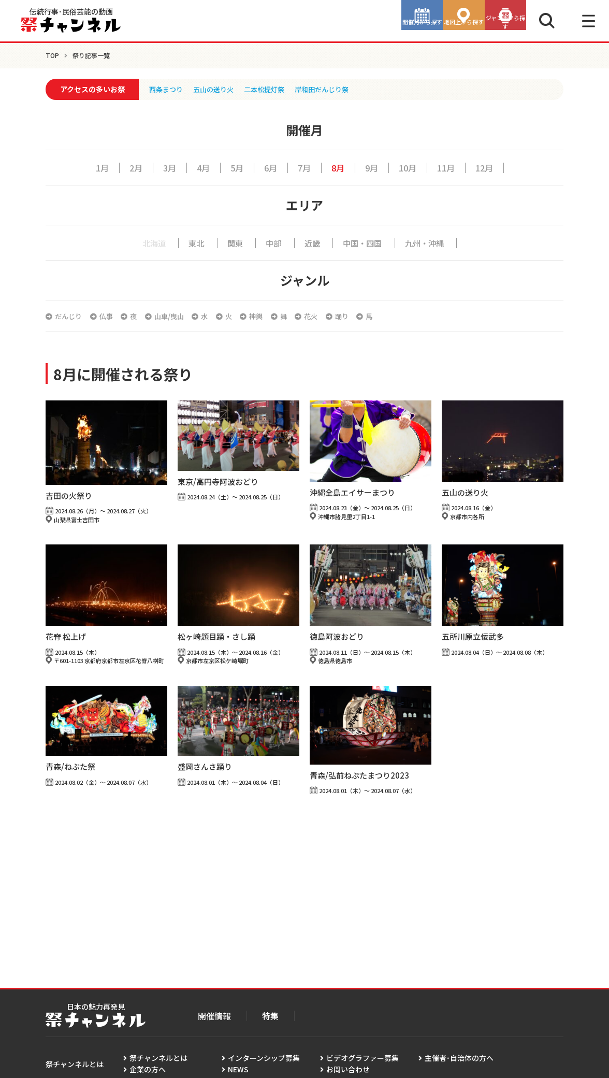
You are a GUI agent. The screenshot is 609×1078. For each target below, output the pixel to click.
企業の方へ (147, 1069)
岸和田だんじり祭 (332, 89)
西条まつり (167, 89)
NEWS (238, 1069)
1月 (92, 167)
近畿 (310, 242)
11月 (452, 167)
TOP (52, 55)
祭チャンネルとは (158, 1058)
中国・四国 (363, 242)
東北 (192, 242)
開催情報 (214, 1016)
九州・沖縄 (431, 242)
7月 (304, 167)
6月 (269, 167)
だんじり (69, 316)
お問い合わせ (348, 1069)
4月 (198, 167)
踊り (377, 316)
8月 (339, 167)
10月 (412, 167)
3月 (163, 167)
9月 (374, 167)
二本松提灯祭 (271, 89)
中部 (271, 242)
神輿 (280, 316)
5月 (233, 167)
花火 (343, 316)
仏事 (112, 316)
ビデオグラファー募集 (362, 1058)
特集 (270, 1016)
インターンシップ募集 (264, 1058)
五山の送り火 (217, 89)
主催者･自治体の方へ (459, 1058)
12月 (493, 167)
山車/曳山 (182, 316)
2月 (128, 167)
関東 (231, 242)
